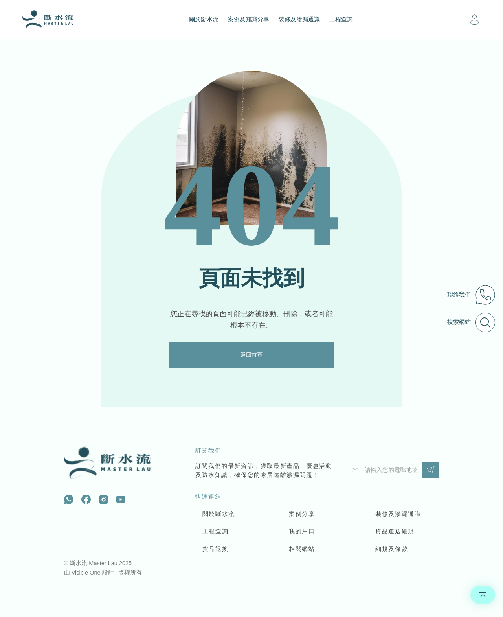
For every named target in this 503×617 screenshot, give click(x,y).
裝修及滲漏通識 (299, 19)
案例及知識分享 (248, 19)
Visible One (87, 573)
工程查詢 (341, 19)
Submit (431, 470)
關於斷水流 (203, 19)
